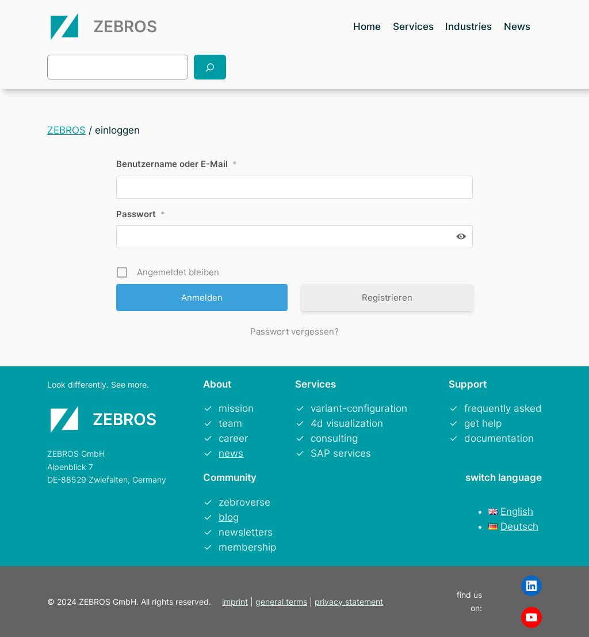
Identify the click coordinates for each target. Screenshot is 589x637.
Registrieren (387, 297)
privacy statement (349, 601)
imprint (235, 601)
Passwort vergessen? (294, 331)
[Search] (210, 67)
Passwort (140, 213)
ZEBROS (125, 26)
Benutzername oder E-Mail (176, 163)
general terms (281, 601)
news (231, 453)
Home (367, 26)
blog (229, 517)
